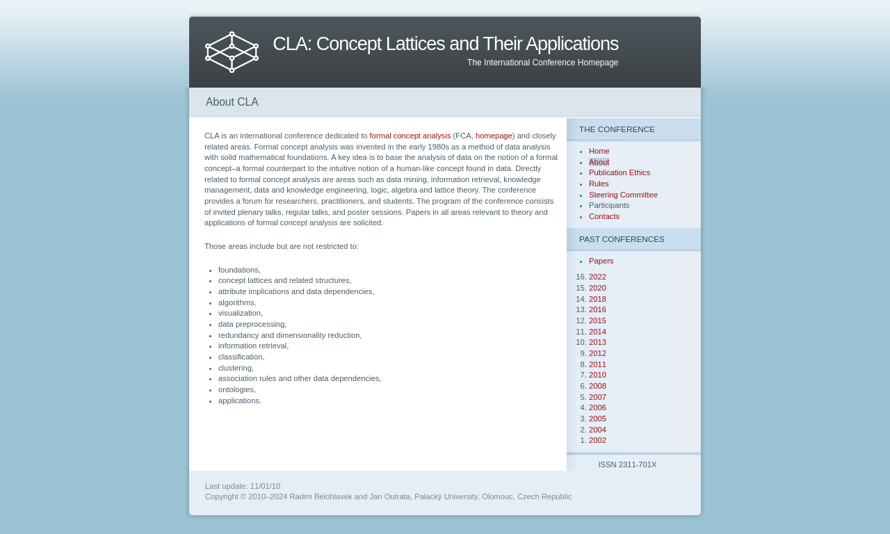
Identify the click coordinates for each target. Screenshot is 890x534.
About (599, 162)
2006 (597, 407)
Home (599, 151)
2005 (597, 418)
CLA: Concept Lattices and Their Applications (445, 43)
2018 (597, 299)
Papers (601, 261)
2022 (597, 277)
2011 (597, 364)
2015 (597, 320)
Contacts (604, 216)
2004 (597, 430)
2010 (597, 375)
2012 (597, 353)
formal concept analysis (410, 135)
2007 (597, 397)
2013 (597, 342)
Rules (599, 183)
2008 (597, 386)
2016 (597, 309)
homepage (494, 135)
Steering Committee (623, 195)
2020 (597, 288)
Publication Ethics (619, 172)
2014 (597, 331)
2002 (597, 440)
